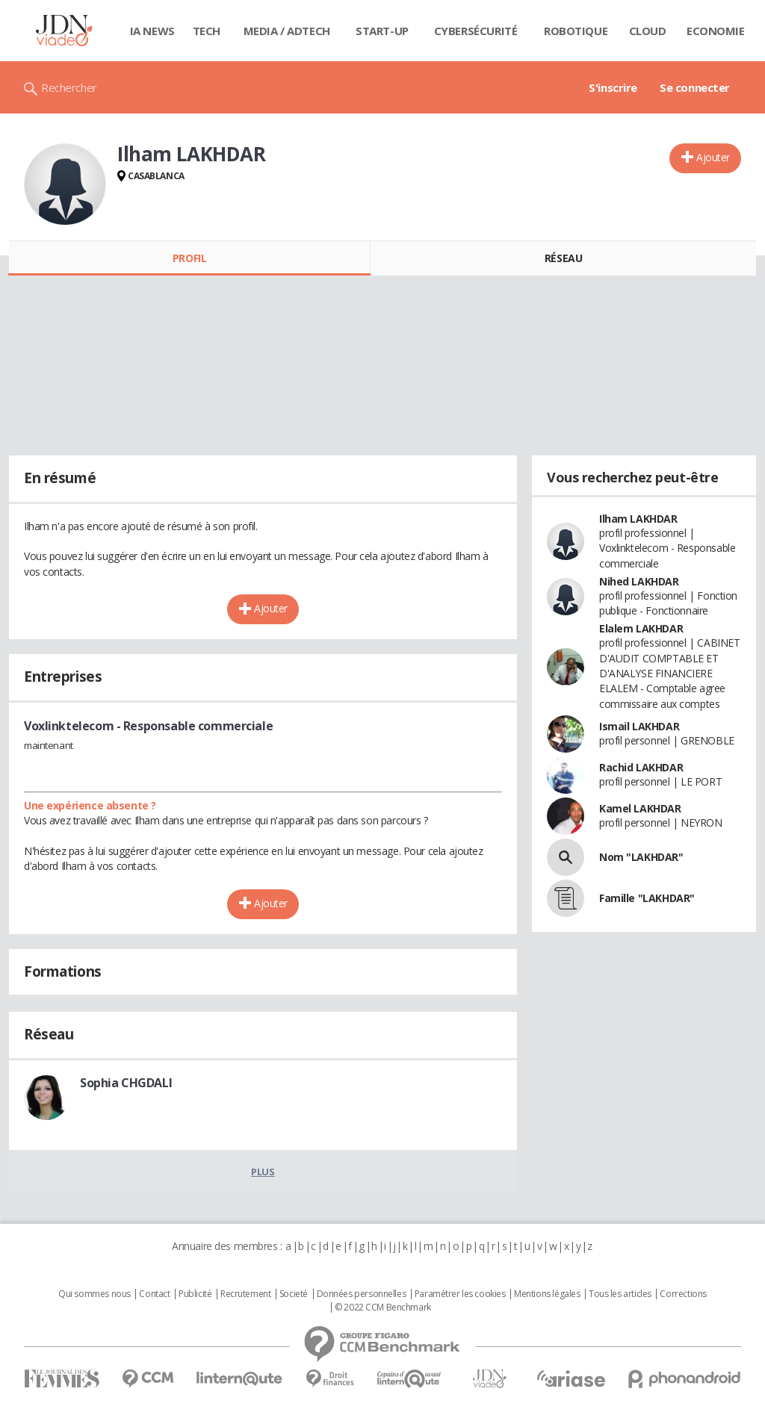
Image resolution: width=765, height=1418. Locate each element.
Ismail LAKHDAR (639, 726)
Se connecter (695, 87)
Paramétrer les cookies (460, 1294)
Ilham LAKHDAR (638, 518)
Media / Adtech (287, 30)
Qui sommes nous (94, 1294)
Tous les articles (620, 1294)
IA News (152, 30)
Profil (189, 258)
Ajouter (713, 157)
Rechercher (69, 87)
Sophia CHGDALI (126, 1083)
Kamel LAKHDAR (640, 808)
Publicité (195, 1294)
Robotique (575, 30)
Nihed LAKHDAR (639, 581)
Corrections (683, 1294)
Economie (716, 30)
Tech (206, 30)
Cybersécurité (476, 30)
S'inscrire (613, 87)
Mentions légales (547, 1294)
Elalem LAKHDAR (641, 628)
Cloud (647, 30)
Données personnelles (361, 1294)
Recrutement (245, 1294)
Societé (293, 1294)
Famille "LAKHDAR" (647, 898)
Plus (262, 1171)
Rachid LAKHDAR (641, 767)
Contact (154, 1294)
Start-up (382, 30)
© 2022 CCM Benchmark (383, 1307)
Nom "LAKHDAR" (641, 857)
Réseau (563, 258)
